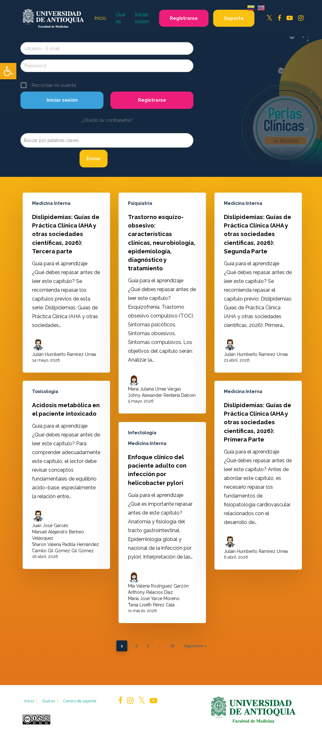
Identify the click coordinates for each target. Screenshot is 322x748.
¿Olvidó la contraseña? (107, 120)
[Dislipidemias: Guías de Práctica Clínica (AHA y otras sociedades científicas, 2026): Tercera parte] (66, 283)
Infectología (142, 452)
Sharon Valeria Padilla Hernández (65, 550)
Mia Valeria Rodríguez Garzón (158, 605)
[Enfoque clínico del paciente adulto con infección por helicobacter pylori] (162, 542)
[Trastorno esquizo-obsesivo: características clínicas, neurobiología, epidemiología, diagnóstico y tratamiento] (162, 303)
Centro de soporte (79, 700)
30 (172, 646)
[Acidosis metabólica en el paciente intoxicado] (66, 480)
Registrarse (152, 100)
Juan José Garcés (50, 531)
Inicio (31, 700)
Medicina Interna (51, 203)
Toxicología (45, 397)
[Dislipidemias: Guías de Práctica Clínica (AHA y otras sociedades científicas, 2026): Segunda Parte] (258, 283)
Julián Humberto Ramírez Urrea (64, 354)
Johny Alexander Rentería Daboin (162, 395)
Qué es (50, 700)
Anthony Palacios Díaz (150, 612)
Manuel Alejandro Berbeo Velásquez (58, 540)
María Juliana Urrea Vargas (154, 388)
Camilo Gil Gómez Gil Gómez (63, 556)
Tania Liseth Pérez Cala (151, 624)
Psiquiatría (140, 203)
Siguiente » (195, 646)
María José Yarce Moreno (154, 618)
